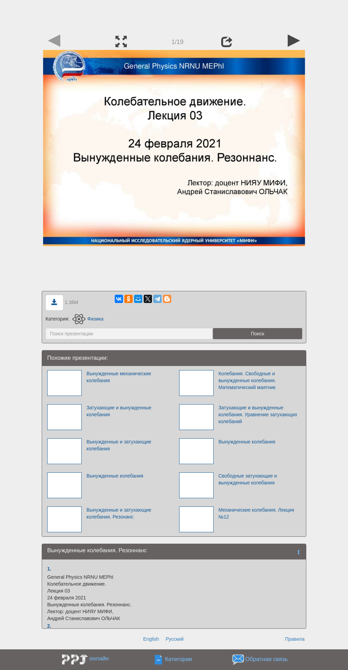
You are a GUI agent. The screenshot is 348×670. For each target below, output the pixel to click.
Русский (175, 639)
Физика (87, 319)
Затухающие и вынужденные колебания (118, 411)
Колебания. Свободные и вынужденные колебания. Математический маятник (247, 380)
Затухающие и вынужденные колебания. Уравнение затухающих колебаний (257, 414)
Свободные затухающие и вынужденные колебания (247, 479)
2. (49, 626)
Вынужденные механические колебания (118, 377)
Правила (295, 639)
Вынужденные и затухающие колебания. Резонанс (118, 513)
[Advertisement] (174, 15)
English (151, 639)
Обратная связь (266, 659)
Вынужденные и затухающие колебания (118, 445)
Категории (178, 659)
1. (49, 569)
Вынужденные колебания (246, 441)
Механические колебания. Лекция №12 (256, 513)
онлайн (99, 658)
